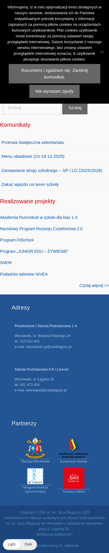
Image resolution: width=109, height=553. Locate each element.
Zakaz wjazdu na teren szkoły (30, 184)
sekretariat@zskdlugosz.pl (46, 390)
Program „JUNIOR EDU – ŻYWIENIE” (34, 251)
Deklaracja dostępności (54, 534)
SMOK (6, 262)
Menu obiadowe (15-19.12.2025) (33, 156)
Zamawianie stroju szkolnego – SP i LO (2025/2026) (51, 170)
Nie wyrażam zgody (54, 91)
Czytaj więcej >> (94, 285)
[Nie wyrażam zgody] (102, 52)
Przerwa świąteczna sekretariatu (32, 142)
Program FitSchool (17, 240)
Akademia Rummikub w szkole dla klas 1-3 (38, 217)
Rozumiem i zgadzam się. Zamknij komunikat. (54, 73)
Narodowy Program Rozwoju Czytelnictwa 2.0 (41, 228)
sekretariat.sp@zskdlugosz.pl (48, 347)
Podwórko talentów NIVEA (24, 274)
